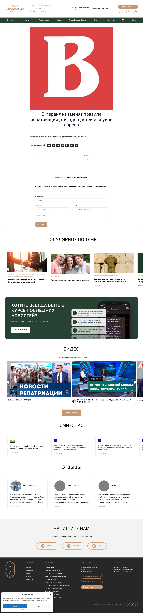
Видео (59, 20)
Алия (52, 276)
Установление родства (83, 276)
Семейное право (71, 276)
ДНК (56, 276)
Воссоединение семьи (100, 275)
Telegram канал (128, 7)
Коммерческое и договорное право (57, 586)
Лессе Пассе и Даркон (78, 20)
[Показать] (15, 507)
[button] (50, 595)
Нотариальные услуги (38, 274)
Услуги (26, 20)
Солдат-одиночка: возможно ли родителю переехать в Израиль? (110, 280)
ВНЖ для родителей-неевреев (55, 577)
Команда (29, 571)
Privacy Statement (27, 610)
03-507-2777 (87, 572)
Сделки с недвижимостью (15, 276)
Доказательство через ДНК (54, 573)
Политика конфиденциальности (103, 604)
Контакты (111, 20)
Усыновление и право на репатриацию (70, 280)
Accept (15, 606)
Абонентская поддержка (53, 583)
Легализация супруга (52, 571)
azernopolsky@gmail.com (89, 567)
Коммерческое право (25, 274)
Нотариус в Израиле (52, 592)
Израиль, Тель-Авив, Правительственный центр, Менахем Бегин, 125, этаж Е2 (124, 570)
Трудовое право (28, 276)
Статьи (97, 20)
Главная (29, 567)
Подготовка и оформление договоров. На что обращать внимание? (26, 281)
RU (133, 20)
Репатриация (44, 20)
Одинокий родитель (113, 275)
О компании (11, 20)
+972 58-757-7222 (100, 8)
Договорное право (12, 274)
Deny (39, 606)
